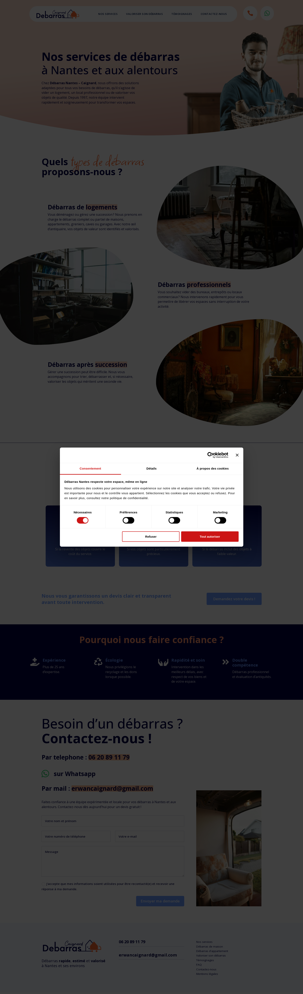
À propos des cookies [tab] (213, 468)
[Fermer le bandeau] (237, 455)
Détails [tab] (152, 468)
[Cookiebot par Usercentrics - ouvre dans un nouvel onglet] (210, 455)
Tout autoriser (210, 536)
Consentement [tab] (90, 468)
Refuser (150, 536)
